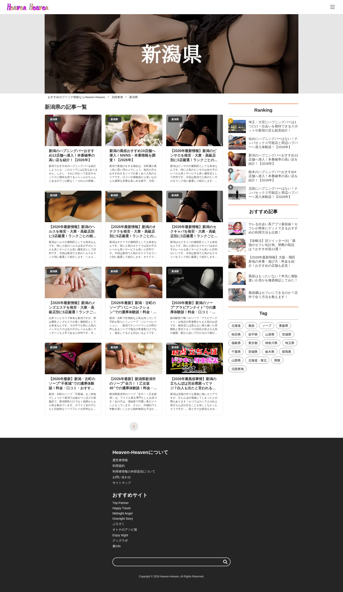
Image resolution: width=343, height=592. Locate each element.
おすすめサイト (130, 495)
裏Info (116, 546)
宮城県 (286, 334)
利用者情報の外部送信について (133, 471)
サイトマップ (121, 483)
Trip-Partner (120, 503)
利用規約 (118, 465)
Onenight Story (122, 518)
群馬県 (286, 351)
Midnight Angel (122, 513)
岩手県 (252, 334)
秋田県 (236, 334)
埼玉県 (289, 343)
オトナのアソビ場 (124, 529)
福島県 (236, 343)
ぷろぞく (118, 524)
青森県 (283, 325)
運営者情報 (120, 460)
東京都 (252, 343)
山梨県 (236, 360)
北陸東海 (237, 369)
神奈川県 (271, 343)
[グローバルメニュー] (332, 7)
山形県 (269, 334)
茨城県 (252, 351)
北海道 (236, 325)
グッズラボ (120, 540)
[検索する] (225, 562)
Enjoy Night (120, 535)
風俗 (251, 325)
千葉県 (236, 351)
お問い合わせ (121, 477)
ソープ (266, 325)
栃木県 (269, 351)
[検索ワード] (171, 562)
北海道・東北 (257, 360)
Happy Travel (121, 508)
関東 (277, 360)
